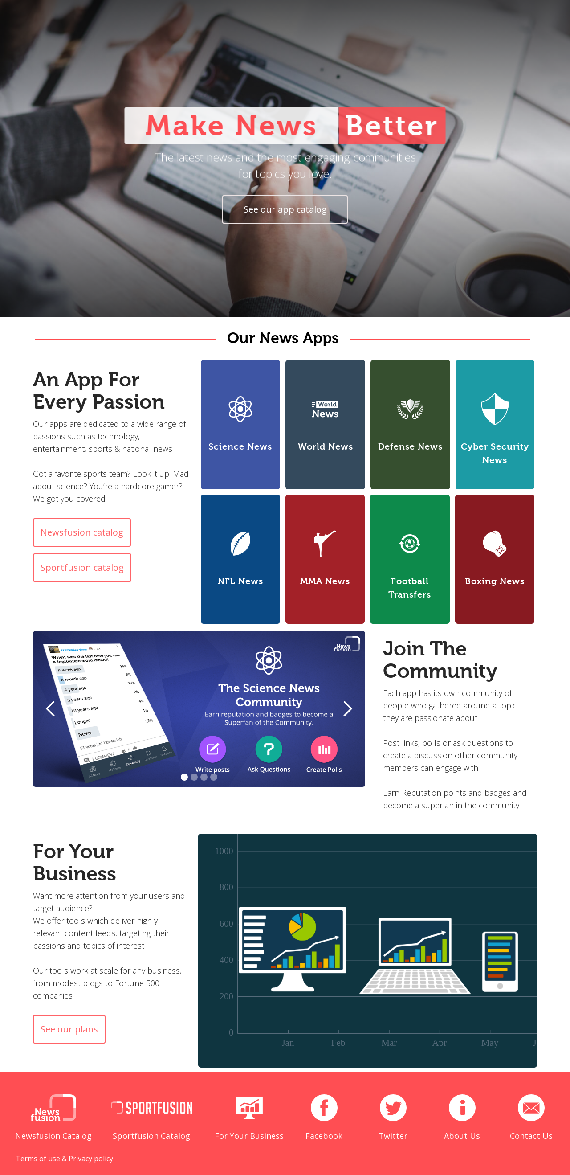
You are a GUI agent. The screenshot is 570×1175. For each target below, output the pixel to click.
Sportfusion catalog (82, 567)
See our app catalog (285, 209)
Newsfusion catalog (82, 532)
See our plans (69, 1029)
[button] (51, 709)
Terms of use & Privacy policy (64, 1158)
